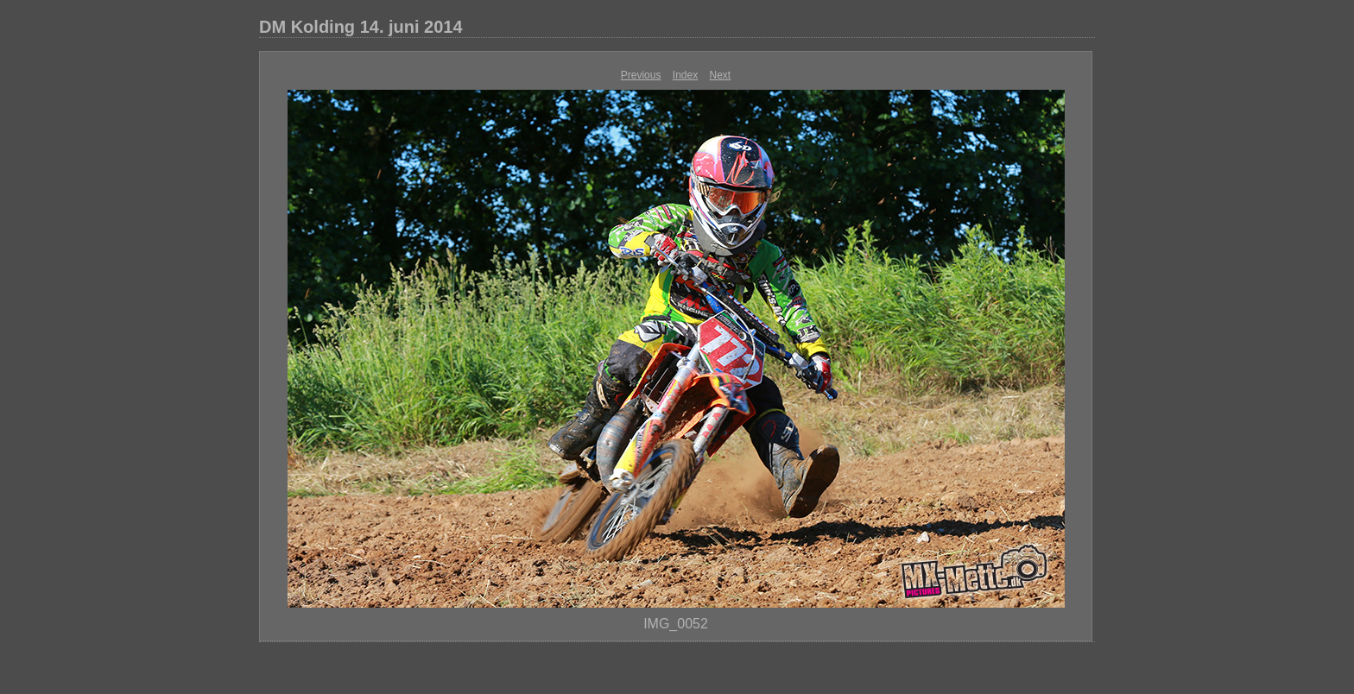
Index (685, 75)
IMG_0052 (675, 623)
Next (720, 75)
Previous (641, 75)
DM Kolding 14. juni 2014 (361, 26)
